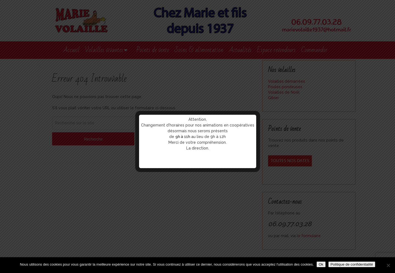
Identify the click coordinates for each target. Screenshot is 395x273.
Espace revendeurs (276, 50)
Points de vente (152, 50)
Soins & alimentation (198, 50)
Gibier (273, 98)
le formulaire (309, 236)
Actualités (240, 50)
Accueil (71, 50)
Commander (314, 50)
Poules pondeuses (285, 87)
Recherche (93, 139)
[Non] (388, 265)
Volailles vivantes (104, 50)
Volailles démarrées (286, 81)
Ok (321, 264)
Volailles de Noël (284, 92)
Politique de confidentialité (352, 264)
